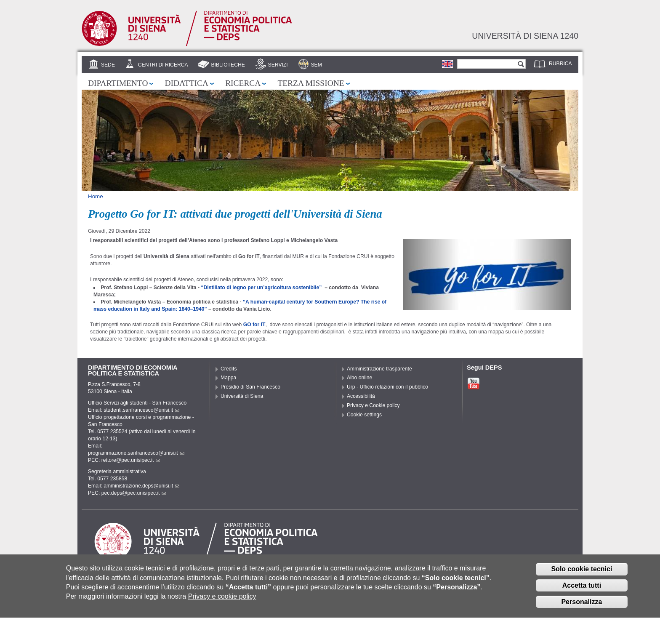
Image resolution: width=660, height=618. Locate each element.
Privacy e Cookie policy (373, 405)
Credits (229, 369)
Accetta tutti (581, 591)
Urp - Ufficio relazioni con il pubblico (387, 387)
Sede (108, 65)
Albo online (359, 378)
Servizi (278, 65)
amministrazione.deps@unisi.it (141, 486)
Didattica (186, 83)
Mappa (228, 378)
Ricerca (243, 83)
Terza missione (310, 83)
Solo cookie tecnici (581, 575)
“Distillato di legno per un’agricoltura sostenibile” (262, 287)
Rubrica (560, 64)
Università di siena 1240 (525, 35)
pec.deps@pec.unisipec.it (133, 493)
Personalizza (581, 607)
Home (95, 196)
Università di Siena (242, 396)
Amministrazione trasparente (379, 369)
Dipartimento (118, 83)
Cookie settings (364, 415)
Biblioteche (228, 65)
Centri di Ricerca (163, 65)
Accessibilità (361, 396)
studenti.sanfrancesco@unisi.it (141, 410)
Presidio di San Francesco (250, 387)
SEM (316, 65)
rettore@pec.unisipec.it (130, 460)
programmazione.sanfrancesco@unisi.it (136, 453)
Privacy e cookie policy (222, 602)
